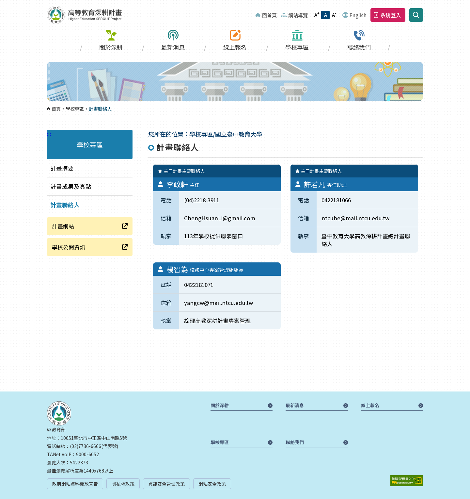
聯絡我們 (359, 47)
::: (2, 4)
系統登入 (390, 15)
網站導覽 (298, 15)
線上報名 (235, 47)
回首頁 (269, 15)
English (358, 15)
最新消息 (173, 47)
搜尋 (416, 15)
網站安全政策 (212, 483)
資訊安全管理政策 (166, 483)
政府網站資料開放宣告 (75, 483)
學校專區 (297, 47)
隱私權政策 (123, 483)
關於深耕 (111, 47)
